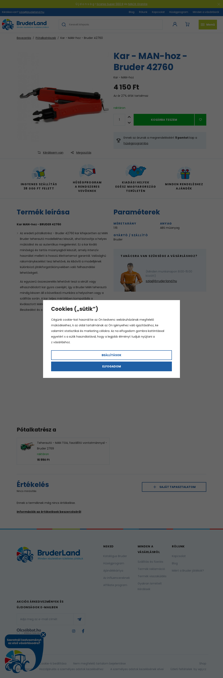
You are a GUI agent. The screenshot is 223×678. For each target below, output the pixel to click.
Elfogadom (111, 366)
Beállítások (111, 355)
